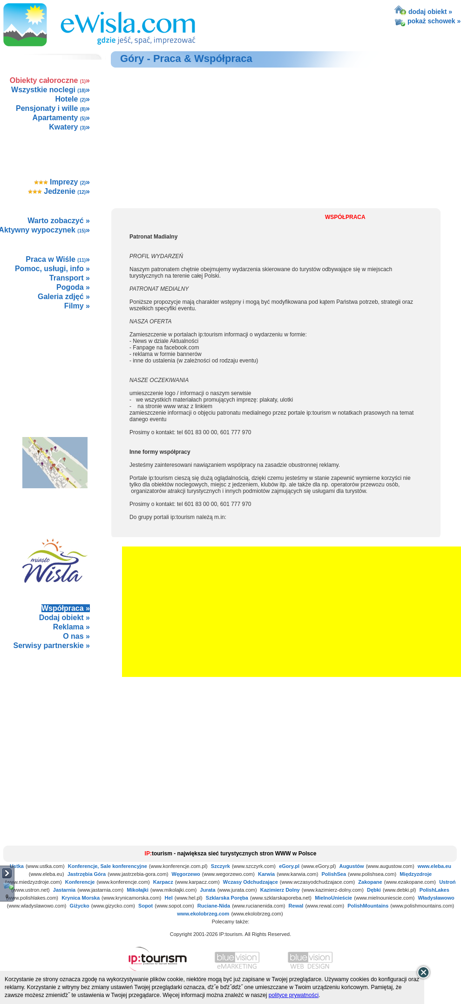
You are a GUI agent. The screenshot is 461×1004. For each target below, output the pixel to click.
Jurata (208, 890)
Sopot (145, 905)
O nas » (76, 636)
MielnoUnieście (333, 898)
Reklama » (71, 627)
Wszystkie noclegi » (50, 90)
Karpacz (163, 882)
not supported (55, 719)
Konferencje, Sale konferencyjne (107, 866)
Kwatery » (69, 127)
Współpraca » (65, 608)
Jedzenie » (59, 191)
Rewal (296, 905)
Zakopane (370, 882)
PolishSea (333, 874)
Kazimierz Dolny (280, 890)
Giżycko (79, 905)
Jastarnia (64, 890)
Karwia (266, 874)
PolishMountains (367, 905)
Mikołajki (137, 890)
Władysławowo (436, 898)
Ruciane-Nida (213, 905)
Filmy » (77, 306)
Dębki (374, 890)
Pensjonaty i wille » (53, 108)
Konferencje (80, 882)
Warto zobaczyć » (58, 221)
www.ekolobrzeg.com (203, 913)
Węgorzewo (186, 874)
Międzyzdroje (416, 874)
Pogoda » (73, 287)
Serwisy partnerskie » (51, 645)
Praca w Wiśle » (58, 259)
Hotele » (72, 99)
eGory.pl (289, 866)
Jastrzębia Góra (87, 874)
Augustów (351, 866)
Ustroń (447, 882)
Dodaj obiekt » (64, 618)
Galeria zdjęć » (64, 297)
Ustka (17, 866)
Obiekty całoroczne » (50, 80)
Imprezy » (62, 182)
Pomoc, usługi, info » (52, 269)
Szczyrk (220, 866)
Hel (169, 898)
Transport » (69, 278)
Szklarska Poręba (227, 898)
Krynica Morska (80, 898)
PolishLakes (434, 890)
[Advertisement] (54, 363)
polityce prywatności (294, 995)
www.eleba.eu (434, 866)
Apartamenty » (61, 118)
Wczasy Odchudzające (250, 882)
